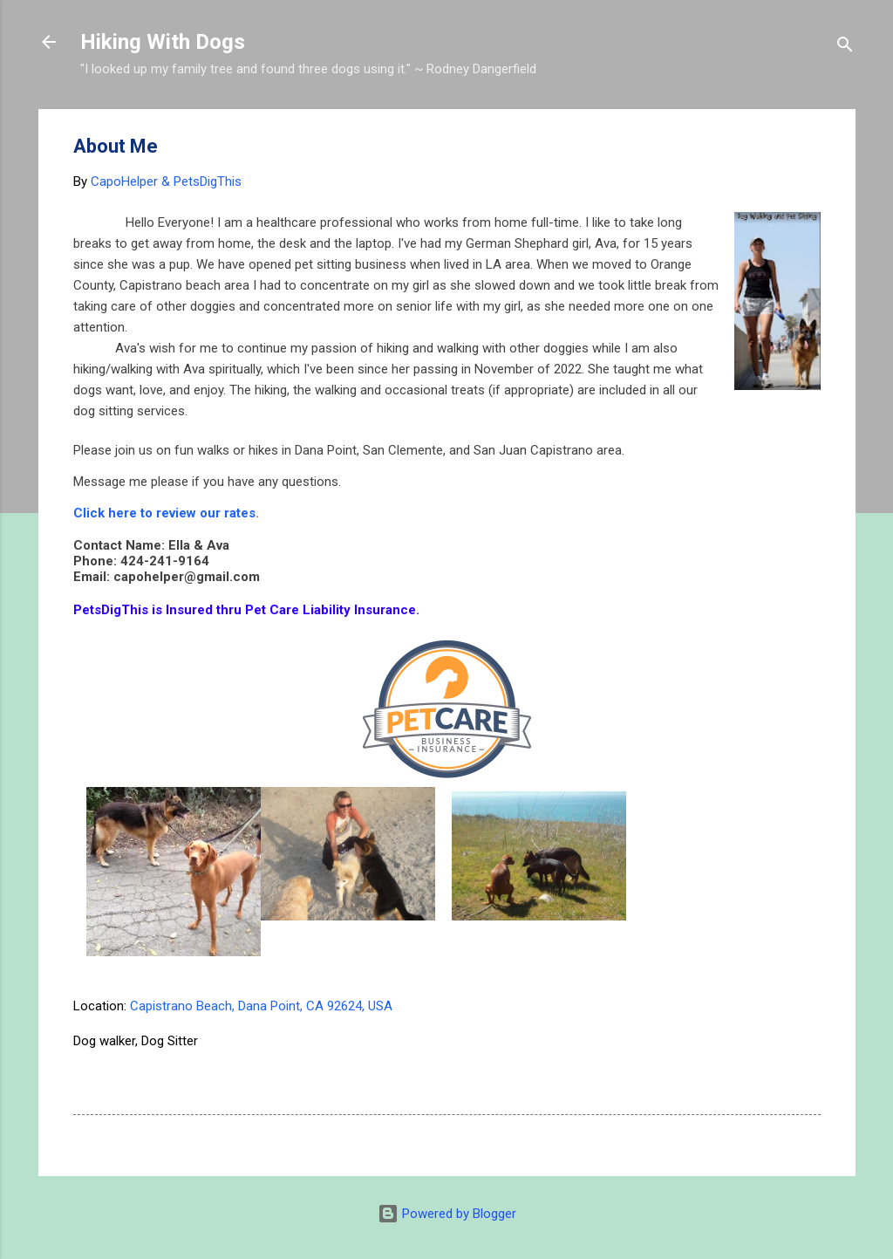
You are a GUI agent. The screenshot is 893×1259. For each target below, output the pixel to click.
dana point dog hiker (530, 1041)
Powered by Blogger (447, 1213)
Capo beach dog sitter (385, 1041)
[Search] (845, 47)
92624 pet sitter (254, 1041)
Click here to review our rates (164, 513)
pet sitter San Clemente (148, 1076)
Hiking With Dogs (162, 42)
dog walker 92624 (660, 1041)
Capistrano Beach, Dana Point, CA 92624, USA (261, 1006)
